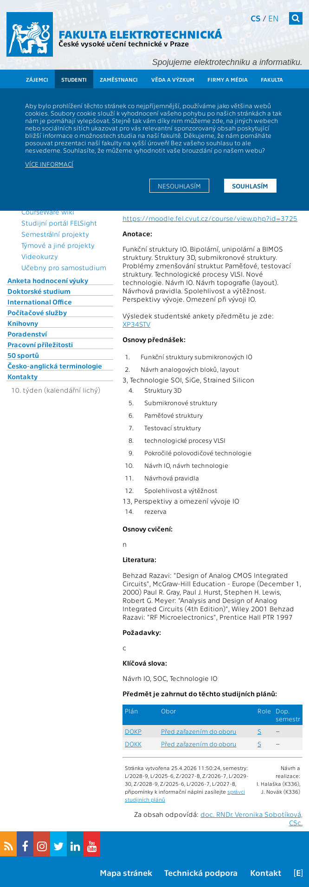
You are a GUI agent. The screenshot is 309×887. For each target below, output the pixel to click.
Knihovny (22, 323)
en (273, 18)
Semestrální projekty (55, 234)
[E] (298, 872)
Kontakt (265, 872)
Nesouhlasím (179, 185)
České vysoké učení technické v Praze (123, 43)
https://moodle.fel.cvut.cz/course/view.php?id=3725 (209, 218)
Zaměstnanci (119, 79)
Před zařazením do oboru (199, 731)
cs (256, 18)
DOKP (133, 731)
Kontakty (22, 376)
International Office (39, 302)
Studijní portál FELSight (59, 223)
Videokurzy (39, 256)
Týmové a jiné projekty (58, 245)
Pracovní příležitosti (40, 344)
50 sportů (23, 355)
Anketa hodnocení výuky (47, 280)
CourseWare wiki (47, 211)
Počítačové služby (37, 312)
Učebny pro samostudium (63, 267)
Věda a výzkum (172, 79)
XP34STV (136, 324)
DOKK (133, 744)
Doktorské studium (39, 291)
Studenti (74, 79)
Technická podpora (201, 872)
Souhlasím (250, 185)
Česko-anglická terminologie (54, 366)
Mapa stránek (126, 872)
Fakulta (272, 79)
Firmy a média (227, 79)
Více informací (49, 164)
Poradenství (27, 334)
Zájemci (37, 79)
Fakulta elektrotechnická (140, 33)
